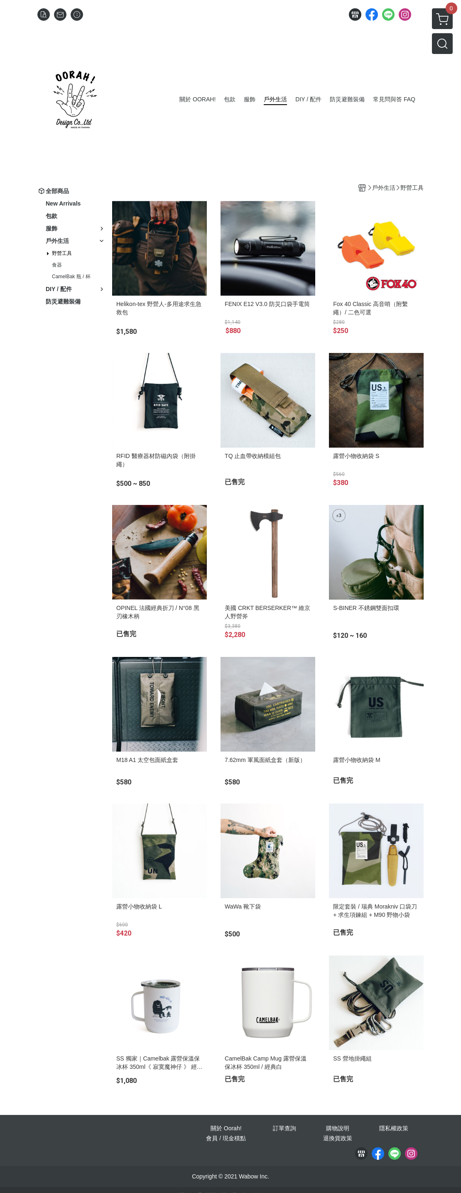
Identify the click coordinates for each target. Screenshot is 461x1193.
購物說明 (337, 1128)
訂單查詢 (284, 1128)
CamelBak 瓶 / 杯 (71, 276)
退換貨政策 (337, 1138)
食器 (57, 265)
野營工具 (62, 253)
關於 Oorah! (226, 1128)
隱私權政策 (393, 1128)
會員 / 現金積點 (226, 1138)
